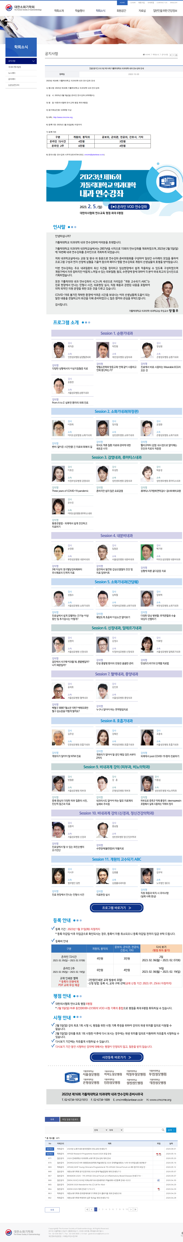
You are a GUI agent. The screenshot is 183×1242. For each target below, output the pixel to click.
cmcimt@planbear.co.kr (94, 155)
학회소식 (100, 10)
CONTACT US (162, 3)
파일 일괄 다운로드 (70, 1119)
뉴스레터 (11, 73)
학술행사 (79, 10)
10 (127, 1209)
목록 (52, 1119)
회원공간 (121, 10)
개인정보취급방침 (55, 1236)
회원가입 (141, 3)
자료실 (142, 10)
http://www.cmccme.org (62, 117)
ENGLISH (173, 3)
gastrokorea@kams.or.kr (98, 1234)
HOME (122, 3)
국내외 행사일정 (14, 67)
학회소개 (58, 10)
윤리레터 (11, 79)
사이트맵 (151, 3)
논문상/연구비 (13, 85)
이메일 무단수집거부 (70, 1236)
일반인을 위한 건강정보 (165, 10)
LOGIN (132, 3)
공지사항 (11, 61)
